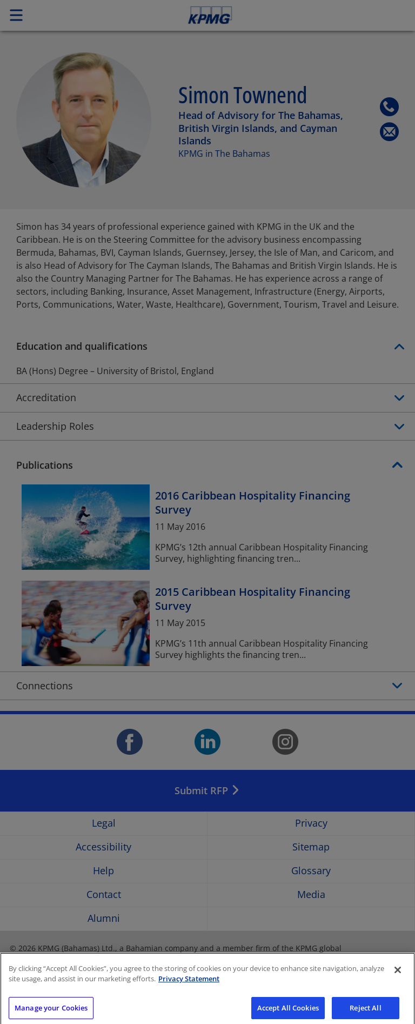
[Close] (398, 978)
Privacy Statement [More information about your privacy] (188, 987)
